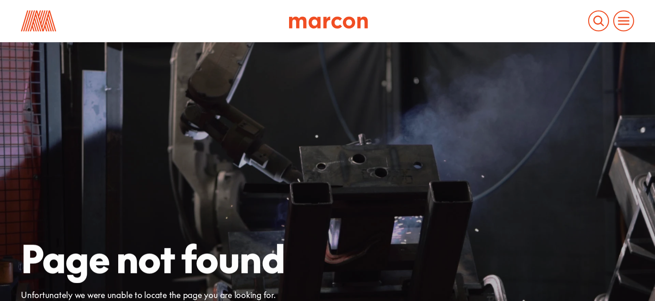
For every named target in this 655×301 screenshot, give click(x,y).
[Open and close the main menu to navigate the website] (623, 20)
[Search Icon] (598, 21)
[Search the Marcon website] (598, 20)
